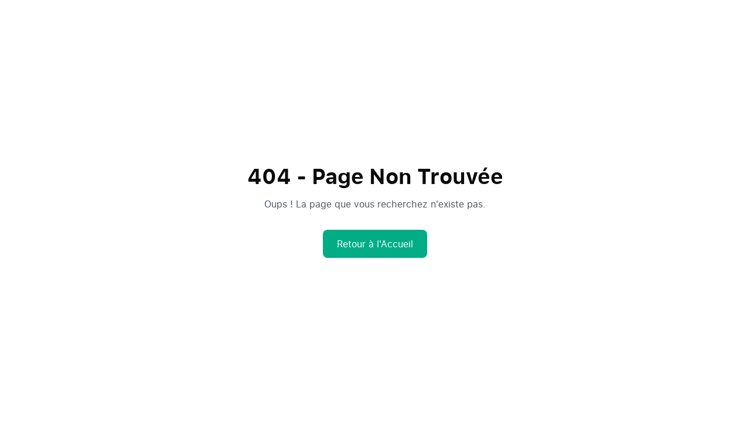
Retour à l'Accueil (375, 243)
